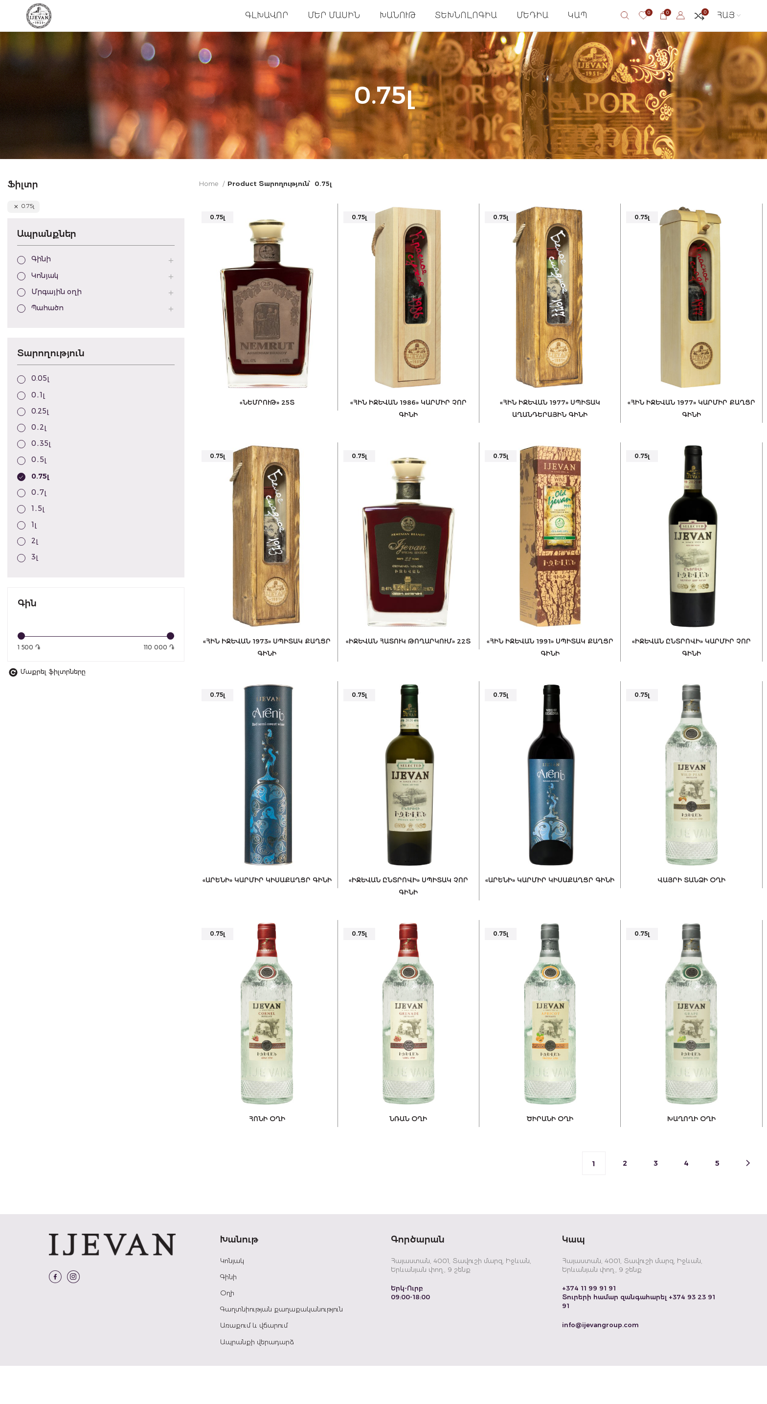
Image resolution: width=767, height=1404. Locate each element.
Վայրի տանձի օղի (693, 916)
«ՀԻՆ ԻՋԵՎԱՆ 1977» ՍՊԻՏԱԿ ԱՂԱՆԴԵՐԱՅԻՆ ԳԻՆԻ (550, 435)
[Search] (625, 25)
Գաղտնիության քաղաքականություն (281, 1347)
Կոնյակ (232, 1299)
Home (209, 203)
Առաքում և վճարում (254, 1363)
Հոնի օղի (265, 1156)
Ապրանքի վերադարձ (257, 1379)
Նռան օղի (408, 1156)
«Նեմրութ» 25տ (265, 422)
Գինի (228, 1315)
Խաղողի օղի (693, 1156)
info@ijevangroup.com (600, 1362)
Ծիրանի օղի (550, 1156)
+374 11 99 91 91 (589, 1326)
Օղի (227, 1331)
